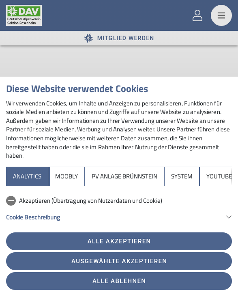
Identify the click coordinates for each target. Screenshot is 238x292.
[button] (119, 216)
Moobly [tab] (66, 176)
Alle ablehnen (119, 281)
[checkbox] (119, 201)
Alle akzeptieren (119, 241)
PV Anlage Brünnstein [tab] (124, 176)
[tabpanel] (119, 213)
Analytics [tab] (27, 176)
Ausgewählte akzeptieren (119, 261)
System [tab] (182, 176)
